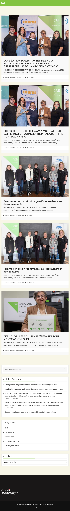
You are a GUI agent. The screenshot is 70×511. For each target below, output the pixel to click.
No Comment (29, 77)
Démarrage (9, 437)
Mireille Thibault (8, 77)
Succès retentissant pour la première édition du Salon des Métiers (30, 412)
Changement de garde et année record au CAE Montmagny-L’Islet (31, 385)
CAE (6, 428)
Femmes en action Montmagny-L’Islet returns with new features (32, 270)
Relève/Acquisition (12, 446)
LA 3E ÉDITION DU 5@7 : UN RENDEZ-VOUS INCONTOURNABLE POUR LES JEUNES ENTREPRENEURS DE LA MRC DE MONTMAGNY (31, 63)
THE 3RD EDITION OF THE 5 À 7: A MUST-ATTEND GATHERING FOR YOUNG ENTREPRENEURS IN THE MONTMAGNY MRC (33, 133)
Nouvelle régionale (12, 441)
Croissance (9, 432)
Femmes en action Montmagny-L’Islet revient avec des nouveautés (33, 203)
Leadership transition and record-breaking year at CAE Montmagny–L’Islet (34, 389)
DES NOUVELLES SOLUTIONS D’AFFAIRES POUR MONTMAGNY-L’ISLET (31, 338)
